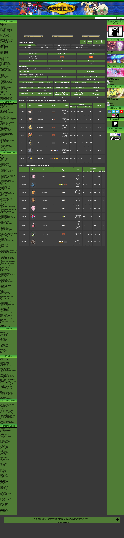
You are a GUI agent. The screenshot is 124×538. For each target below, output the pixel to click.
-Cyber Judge (3, 506)
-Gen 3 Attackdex (4, 48)
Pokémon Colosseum (5, 273)
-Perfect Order (3, 439)
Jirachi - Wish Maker (5, 368)
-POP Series (3, 480)
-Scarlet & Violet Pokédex (6, 41)
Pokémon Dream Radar (6, 229)
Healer (78, 179)
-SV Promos (3, 475)
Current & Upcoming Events (7, 94)
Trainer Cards (3, 431)
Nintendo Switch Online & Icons (7, 321)
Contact (22, 18)
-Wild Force (3, 505)
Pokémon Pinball (4, 303)
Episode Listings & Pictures (6, 104)
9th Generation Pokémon (6, 97)
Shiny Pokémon (4, 127)
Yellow (1, 299)
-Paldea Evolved (4, 460)
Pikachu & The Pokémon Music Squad (7, 423)
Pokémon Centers (4, 77)
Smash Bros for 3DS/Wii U (6, 223)
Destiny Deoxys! (4, 369)
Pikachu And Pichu (4, 405)
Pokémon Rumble (4, 251)
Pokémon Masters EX (5, 166)
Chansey (45, 176)
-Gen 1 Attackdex (4, 46)
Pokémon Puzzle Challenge (7, 293)
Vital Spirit (65, 110)
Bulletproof (78, 242)
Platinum (2, 247)
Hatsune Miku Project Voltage (7, 81)
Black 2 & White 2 (4, 228)
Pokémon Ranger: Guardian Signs (8, 250)
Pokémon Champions (5, 160)
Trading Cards (8, 426)
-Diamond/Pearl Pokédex (6, 30)
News (1, 23)
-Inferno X (2, 487)
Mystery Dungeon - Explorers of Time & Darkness (8, 264)
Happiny (45, 225)
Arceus (40, 143)
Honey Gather (78, 194)
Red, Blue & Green (4, 298)
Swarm (78, 183)
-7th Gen (2, 75)
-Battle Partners (4, 496)
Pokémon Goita (4, 324)
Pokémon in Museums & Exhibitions (6, 83)
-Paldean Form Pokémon (6, 99)
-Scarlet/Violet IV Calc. (5, 69)
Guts (65, 127)
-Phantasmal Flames (5, 441)
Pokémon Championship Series (7, 79)
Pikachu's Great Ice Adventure (7, 415)
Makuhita (40, 127)
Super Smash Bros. (5, 308)
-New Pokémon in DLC (5, 98)
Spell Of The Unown (5, 363)
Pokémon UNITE (4, 168)
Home (11, 18)
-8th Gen (2, 74)
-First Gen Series (4, 471)
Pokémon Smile (4, 183)
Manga (9, 329)
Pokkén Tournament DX (6, 199)
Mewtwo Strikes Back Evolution (7, 394)
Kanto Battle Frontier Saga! (6, 112)
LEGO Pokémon (4, 88)
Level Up (89, 41)
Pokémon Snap (4, 302)
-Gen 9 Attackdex (4, 56)
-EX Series (2, 469)
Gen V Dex (96, 45)
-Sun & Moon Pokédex (5, 34)
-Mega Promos (3, 474)
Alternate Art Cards (4, 434)
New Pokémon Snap (5, 186)
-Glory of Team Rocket (5, 493)
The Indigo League (4, 107)
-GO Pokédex (3, 40)
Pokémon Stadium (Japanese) (7, 304)
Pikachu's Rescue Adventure (7, 404)
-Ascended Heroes (4, 440)
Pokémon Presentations (6, 87)
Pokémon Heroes (4, 367)
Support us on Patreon (62, 522)
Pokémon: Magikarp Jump (6, 197)
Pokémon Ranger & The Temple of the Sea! (8, 372)
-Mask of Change (4, 503)
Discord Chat (3, 93)
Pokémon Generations (5, 129)
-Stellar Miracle (3, 500)
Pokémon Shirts (4, 90)
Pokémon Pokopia (4, 162)
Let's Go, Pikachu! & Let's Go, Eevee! (7, 194)
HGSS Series (3, 348)
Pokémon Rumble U (5, 232)
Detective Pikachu (4, 200)
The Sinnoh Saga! (4, 113)
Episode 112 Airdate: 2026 (112, 100)
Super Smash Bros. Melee (6, 296)
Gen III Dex (44, 47)
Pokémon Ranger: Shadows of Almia (7, 262)
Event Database (4, 96)
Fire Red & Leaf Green (5, 270)
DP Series (2, 345)
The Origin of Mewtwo (5, 359)
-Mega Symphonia (4, 489)
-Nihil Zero (2, 485)
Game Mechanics (4, 68)
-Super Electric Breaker (5, 498)
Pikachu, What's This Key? (6, 421)
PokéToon (2, 135)
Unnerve (78, 202)
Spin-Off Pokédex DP (5, 63)
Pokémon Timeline (4, 76)
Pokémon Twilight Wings (6, 130)
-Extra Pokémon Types (5, 430)
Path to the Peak (4, 136)
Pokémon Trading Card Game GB (8, 307)
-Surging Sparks (4, 450)
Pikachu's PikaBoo (4, 406)
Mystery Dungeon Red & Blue (7, 281)
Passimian (45, 234)
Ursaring (45, 200)
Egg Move (102, 41)
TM (96, 41)
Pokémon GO (3, 164)
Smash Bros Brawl (4, 267)
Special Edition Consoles (6, 315)
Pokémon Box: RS (4, 278)
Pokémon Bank (4, 208)
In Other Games (4, 313)
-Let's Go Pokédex (4, 35)
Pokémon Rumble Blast (6, 237)
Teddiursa (45, 192)
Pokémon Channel (4, 276)
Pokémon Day (3, 86)
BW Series (2, 349)
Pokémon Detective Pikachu (7, 398)
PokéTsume (3, 150)
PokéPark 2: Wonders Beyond (7, 235)
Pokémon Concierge (5, 144)
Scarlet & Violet (4, 158)
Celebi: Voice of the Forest (6, 365)
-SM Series (3, 464)
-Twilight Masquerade (5, 453)
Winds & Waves (4, 156)
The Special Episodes (5, 124)
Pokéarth (73, 18)
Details (83, 41)
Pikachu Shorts (9, 401)
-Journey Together (4, 447)
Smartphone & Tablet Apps (6, 318)
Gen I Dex (79, 47)
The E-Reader (3, 286)
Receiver (78, 233)
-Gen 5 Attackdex (4, 51)
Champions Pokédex (63, 18)
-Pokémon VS (3, 509)
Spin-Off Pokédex (4, 62)
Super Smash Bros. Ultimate (7, 203)
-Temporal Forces (4, 454)
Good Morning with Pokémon (7, 140)
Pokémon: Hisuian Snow (6, 133)
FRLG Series (3, 343)
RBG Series (3, 338)
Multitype (65, 143)
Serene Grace (78, 177)
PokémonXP (3, 80)
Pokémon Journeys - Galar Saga (8, 118)
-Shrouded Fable (4, 452)
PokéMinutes (3, 138)
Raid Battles (3, 435)
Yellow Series (3, 339)
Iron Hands (40, 158)
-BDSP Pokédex (4, 38)
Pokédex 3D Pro (4, 239)
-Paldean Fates (4, 456)
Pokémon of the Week (5, 70)
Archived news (3, 24)
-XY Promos (3, 479)
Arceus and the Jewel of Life (7, 376)
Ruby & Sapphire (4, 269)
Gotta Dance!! (3, 409)
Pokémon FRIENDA (5, 326)
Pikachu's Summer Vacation (7, 403)
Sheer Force (65, 129)
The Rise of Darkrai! (5, 374)
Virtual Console (4, 314)
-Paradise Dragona (4, 499)
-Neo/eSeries (3, 470)
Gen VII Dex (62, 45)
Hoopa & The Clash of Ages (7, 388)
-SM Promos (3, 477)
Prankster (78, 218)
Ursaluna (45, 242)
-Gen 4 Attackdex (4, 50)
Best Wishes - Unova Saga (6, 115)
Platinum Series (4, 346)
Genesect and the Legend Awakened (6, 384)
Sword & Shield (4, 174)
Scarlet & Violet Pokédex (48, 18)
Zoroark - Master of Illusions (7, 378)
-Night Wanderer (4, 502)
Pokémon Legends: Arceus (6, 176)
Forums (16, 18)
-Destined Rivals (4, 446)
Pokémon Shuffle (4, 215)
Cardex (2, 65)
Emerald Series (4, 344)
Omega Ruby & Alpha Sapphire (7, 206)
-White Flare (3, 445)
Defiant (65, 113)
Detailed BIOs (3, 334)
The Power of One (4, 362)
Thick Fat (65, 126)
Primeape (40, 119)
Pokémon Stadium (4, 305)
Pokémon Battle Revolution (6, 257)
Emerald (2, 272)
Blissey (45, 208)
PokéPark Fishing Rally (5, 285)
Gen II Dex (62, 47)
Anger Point (65, 112)
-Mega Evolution (4, 442)
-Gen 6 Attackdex (4, 52)
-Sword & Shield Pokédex (6, 36)
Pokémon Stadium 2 (5, 292)
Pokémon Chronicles (5, 123)
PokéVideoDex (3, 139)
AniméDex (2, 105)
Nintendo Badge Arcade (6, 224)
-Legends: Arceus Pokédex (6, 39)
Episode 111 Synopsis (113, 80)
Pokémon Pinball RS (5, 279)
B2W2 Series (3, 350)
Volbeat (45, 216)
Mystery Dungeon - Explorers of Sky (8, 259)
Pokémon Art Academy (5, 211)
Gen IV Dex (27, 47)
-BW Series (3, 467)
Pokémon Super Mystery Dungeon (8, 217)
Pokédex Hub (36, 18)
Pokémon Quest (4, 202)
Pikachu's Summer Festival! (7, 410)
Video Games (8, 152)
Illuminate (78, 215)
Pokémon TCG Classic (5, 436)
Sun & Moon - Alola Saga (6, 117)
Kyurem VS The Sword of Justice (8, 381)
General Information (5, 331)
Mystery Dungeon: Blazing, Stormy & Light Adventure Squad (8, 253)
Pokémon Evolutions (5, 132)
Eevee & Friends (4, 420)
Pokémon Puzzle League (6, 301)
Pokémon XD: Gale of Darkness (8, 274)
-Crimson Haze (3, 504)
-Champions (3, 71)
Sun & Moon (3, 191)
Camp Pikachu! (4, 408)
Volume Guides (4, 337)
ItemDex (2, 58)
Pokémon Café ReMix (5, 165)
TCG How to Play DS (5, 243)
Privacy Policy (68, 518)
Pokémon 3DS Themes (5, 316)
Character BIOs (4, 333)
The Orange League (5, 109)
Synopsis (110, 103)
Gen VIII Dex (44, 45)
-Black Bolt (2, 444)
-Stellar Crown (3, 451)
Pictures (110, 84)
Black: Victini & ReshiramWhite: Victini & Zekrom (7, 380)
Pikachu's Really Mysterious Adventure (7, 418)
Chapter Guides (4, 335)
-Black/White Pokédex (5, 32)
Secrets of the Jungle (5, 396)
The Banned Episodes (5, 126)
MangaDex (2, 332)
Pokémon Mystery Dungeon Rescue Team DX (7, 182)
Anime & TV (8, 102)
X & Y (1, 205)
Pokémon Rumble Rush (6, 198)
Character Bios (3, 106)
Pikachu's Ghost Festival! (6, 411)
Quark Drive (65, 158)
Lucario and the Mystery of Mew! (8, 370)
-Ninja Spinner (3, 483)
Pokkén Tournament (5, 221)
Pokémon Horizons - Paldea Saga (8, 122)
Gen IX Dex (27, 45)
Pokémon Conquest (5, 234)
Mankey (40, 112)
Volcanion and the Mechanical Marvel (7, 390)
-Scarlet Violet (3, 462)
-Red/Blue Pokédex (5, 27)
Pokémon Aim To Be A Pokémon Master (8, 120)
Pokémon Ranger (4, 280)
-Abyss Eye (3, 482)
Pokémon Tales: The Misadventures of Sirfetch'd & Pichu (7, 146)
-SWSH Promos (4, 476)
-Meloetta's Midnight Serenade (7, 382)
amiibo (1, 320)
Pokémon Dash (4, 275)
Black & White (3, 227)
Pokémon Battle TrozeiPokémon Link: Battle (8, 210)
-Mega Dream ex (4, 486)
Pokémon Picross (4, 218)
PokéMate (2, 287)
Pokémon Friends (4, 163)
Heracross (45, 185)
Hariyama (40, 135)
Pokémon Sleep (4, 169)
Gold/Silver (2, 290)
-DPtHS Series (3, 468)
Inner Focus (65, 150)
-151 (1, 458)
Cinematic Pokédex (5, 67)
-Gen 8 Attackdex (4, 54)
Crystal (2, 291)
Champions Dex (62, 49)
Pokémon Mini (3, 295)
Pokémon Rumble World (6, 216)
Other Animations (4, 141)
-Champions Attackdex (5, 57)
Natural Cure (78, 174)
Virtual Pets (3, 319)
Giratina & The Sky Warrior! (6, 375)
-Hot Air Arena (3, 494)
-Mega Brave (3, 488)
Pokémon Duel (3, 222)
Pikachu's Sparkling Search (6, 416)
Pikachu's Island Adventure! (6, 412)
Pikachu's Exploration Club (6, 414)
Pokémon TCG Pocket (5, 171)
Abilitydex (2, 61)
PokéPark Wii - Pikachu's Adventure (6, 255)
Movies (8, 356)
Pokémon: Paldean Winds (6, 134)
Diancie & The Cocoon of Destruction (6, 387)
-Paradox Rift (3, 457)
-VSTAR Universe (4, 508)
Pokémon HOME (4, 177)
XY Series (2, 351)
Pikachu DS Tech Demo (6, 284)
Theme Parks (3, 91)
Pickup (78, 190)
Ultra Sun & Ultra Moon (5, 192)
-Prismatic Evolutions (5, 448)
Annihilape (40, 150)
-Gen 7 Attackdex (4, 53)
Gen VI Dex (79, 45)
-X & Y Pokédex (4, 33)
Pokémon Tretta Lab (5, 231)
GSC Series (3, 340)
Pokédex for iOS (4, 244)
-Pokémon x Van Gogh (5, 85)
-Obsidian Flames (4, 459)
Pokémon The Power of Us (6, 393)
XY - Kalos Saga (4, 116)
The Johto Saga (4, 110)
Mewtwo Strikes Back (5, 361)
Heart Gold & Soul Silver (6, 249)
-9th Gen (2, 73)
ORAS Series (3, 352)
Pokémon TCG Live (5, 188)
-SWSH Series (3, 463)
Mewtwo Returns (4, 364)
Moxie (78, 186)
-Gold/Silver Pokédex (5, 28)
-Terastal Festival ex (5, 497)
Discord (28, 18)
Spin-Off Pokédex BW (5, 64)
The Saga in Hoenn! (5, 111)
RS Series (2, 342)
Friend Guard (78, 228)
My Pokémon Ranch (5, 266)
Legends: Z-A (3, 159)
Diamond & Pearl (4, 246)
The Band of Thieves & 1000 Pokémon (7, 213)
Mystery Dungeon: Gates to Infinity (8, 233)
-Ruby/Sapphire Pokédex (6, 29)
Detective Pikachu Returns (6, 170)
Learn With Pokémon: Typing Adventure (7, 241)
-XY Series (2, 465)
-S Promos (2, 512)
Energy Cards (3, 433)
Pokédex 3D (3, 238)
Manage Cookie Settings (80, 518)
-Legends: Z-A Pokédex (6, 42)
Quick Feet (78, 192)
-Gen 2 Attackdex (4, 47)
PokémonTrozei (4, 283)
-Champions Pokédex (5, 44)
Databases (8, 21)
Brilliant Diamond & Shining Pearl (8, 175)
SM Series (2, 354)
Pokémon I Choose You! (6, 392)
